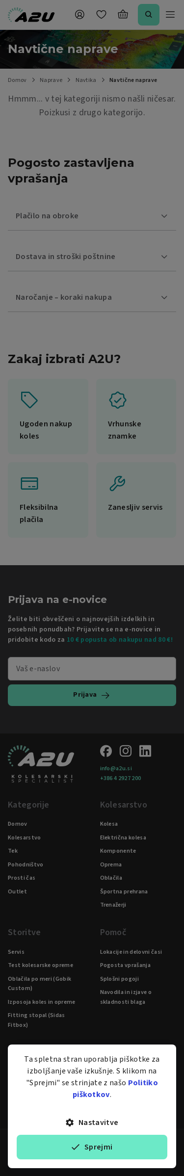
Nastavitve (92, 1122)
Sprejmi (92, 1147)
